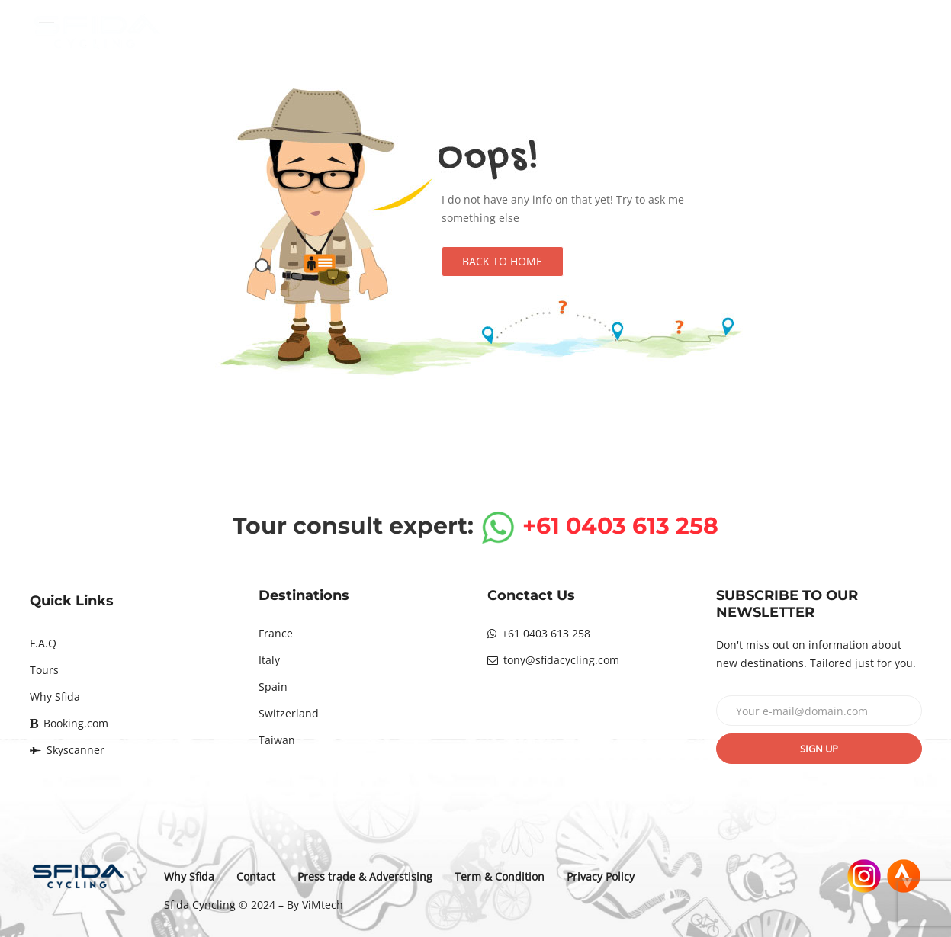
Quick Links (72, 600)
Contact (847, 32)
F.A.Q (43, 643)
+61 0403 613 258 (538, 633)
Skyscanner (67, 750)
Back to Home (502, 261)
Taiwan (277, 740)
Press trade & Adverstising (366, 876)
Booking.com (69, 723)
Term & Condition (501, 876)
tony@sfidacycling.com (553, 660)
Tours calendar (632, 32)
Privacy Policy (602, 876)
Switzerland (289, 713)
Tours (44, 670)
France (276, 633)
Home (406, 32)
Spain (273, 686)
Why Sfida (748, 32)
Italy (269, 660)
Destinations (507, 32)
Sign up (819, 749)
